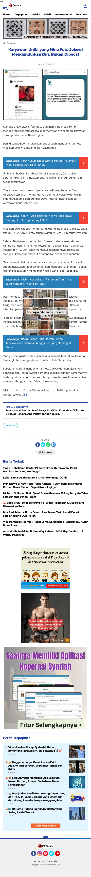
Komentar (45, 452)
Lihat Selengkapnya (45, 825)
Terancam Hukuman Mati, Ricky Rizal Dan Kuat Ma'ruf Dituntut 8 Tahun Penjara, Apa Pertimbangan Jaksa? (45, 412)
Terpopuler (21, 14)
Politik (47, 14)
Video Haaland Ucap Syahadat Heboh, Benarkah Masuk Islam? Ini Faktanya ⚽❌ (35, 749)
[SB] (25, 394)
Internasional (63, 14)
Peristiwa (81, 14)
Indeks (36, 14)
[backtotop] (46, 839)
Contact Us (51, 861)
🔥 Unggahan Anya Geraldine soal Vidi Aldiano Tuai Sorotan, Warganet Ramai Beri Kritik (35, 766)
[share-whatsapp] (48, 444)
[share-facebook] (37, 444)
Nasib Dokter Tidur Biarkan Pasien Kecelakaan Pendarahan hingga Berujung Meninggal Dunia (38, 343)
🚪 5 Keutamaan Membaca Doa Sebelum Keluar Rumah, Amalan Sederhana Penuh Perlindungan (34, 781)
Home (6, 14)
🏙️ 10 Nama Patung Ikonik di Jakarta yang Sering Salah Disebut (35, 810)
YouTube (60, 855)
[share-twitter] (43, 444)
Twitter (53, 855)
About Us (39, 861)
